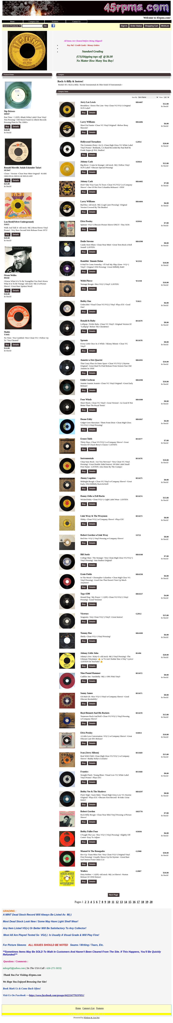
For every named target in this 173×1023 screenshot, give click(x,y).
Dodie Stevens (87, 241)
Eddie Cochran (87, 380)
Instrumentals (87, 458)
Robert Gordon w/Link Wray (94, 535)
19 (146, 902)
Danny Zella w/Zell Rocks (92, 496)
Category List (34, 21)
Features (55, 21)
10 (108, 902)
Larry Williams (87, 122)
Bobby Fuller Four (89, 831)
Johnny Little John (89, 653)
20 (151, 902)
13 (121, 902)
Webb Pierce (86, 281)
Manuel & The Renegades (92, 851)
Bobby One (85, 301)
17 (138, 902)
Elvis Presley (86, 221)
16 (134, 902)
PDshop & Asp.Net (91, 1017)
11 (113, 902)
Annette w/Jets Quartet (91, 360)
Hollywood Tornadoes (90, 142)
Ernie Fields (86, 574)
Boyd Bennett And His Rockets (94, 713)
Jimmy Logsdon (88, 478)
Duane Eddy (86, 419)
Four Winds (86, 399)
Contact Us (76, 21)
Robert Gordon (87, 811)
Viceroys (84, 614)
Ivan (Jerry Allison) (89, 753)
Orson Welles (10, 275)
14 (125, 902)
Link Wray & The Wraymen (93, 516)
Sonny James (86, 693)
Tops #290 (85, 594)
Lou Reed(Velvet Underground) (19, 222)
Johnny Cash (86, 162)
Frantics (84, 771)
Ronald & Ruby (87, 321)
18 (142, 902)
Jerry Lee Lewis (88, 102)
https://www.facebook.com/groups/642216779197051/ (56, 995)
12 (117, 902)
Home (12, 21)
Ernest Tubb (86, 439)
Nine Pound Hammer (90, 673)
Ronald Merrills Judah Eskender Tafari (22, 168)
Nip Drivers (9, 111)
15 (129, 902)
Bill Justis (85, 554)
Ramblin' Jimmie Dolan (91, 261)
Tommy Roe (86, 633)
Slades (7, 332)
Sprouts (84, 340)
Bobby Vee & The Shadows (93, 791)
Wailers (84, 871)
